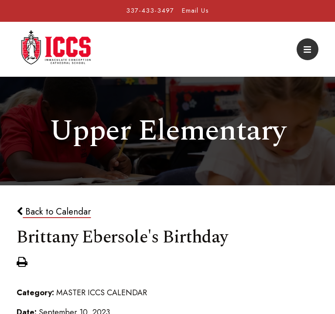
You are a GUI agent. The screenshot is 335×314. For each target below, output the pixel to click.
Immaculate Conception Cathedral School (56, 49)
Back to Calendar (54, 211)
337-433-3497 (150, 10)
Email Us (195, 10)
